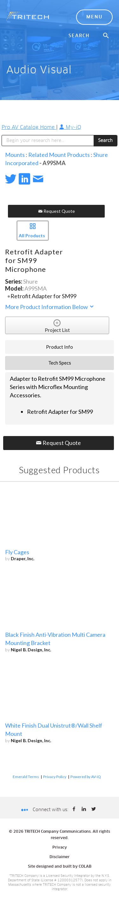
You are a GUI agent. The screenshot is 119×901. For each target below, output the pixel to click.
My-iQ (70, 127)
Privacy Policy (54, 776)
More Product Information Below (50, 306)
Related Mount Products (59, 154)
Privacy (59, 848)
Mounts (15, 154)
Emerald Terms (26, 776)
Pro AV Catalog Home (29, 127)
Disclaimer (59, 857)
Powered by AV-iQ (85, 776)
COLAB (85, 867)
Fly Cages (17, 551)
